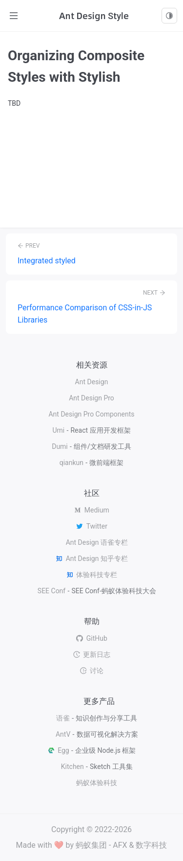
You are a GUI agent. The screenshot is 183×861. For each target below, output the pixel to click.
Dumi (60, 446)
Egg (58, 750)
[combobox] (169, 15)
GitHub (91, 638)
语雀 (63, 718)
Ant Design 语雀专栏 (97, 542)
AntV (63, 734)
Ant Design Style (93, 15)
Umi (58, 430)
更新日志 (92, 654)
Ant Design (91, 382)
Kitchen (72, 766)
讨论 (92, 671)
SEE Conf (51, 591)
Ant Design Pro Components (91, 414)
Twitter (91, 526)
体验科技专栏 (92, 575)
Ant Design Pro (91, 398)
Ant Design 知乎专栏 (91, 558)
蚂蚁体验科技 (96, 783)
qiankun (71, 462)
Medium (91, 510)
